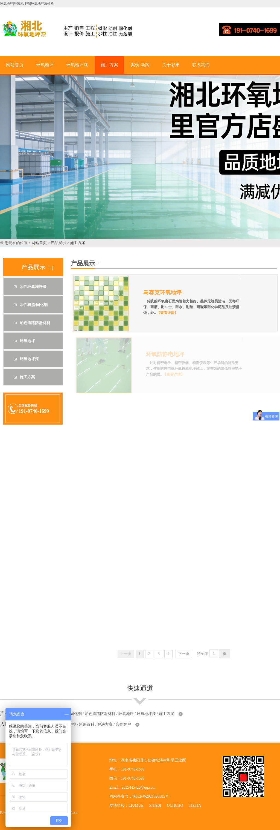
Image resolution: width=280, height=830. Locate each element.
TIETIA (195, 805)
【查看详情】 (171, 313)
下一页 (183, 654)
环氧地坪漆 (77, 64)
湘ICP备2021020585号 (150, 796)
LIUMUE (136, 805)
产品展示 (58, 243)
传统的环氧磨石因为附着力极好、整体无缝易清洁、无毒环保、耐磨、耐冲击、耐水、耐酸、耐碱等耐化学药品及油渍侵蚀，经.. (195, 307)
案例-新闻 (140, 64)
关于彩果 (171, 64)
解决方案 (105, 724)
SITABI (155, 805)
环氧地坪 (45, 64)
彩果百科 (86, 724)
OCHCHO (175, 805)
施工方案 (109, 64)
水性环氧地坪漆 (33, 287)
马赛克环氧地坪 (166, 293)
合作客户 (123, 724)
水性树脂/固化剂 (34, 305)
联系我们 (201, 64)
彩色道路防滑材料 (35, 323)
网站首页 (15, 64)
